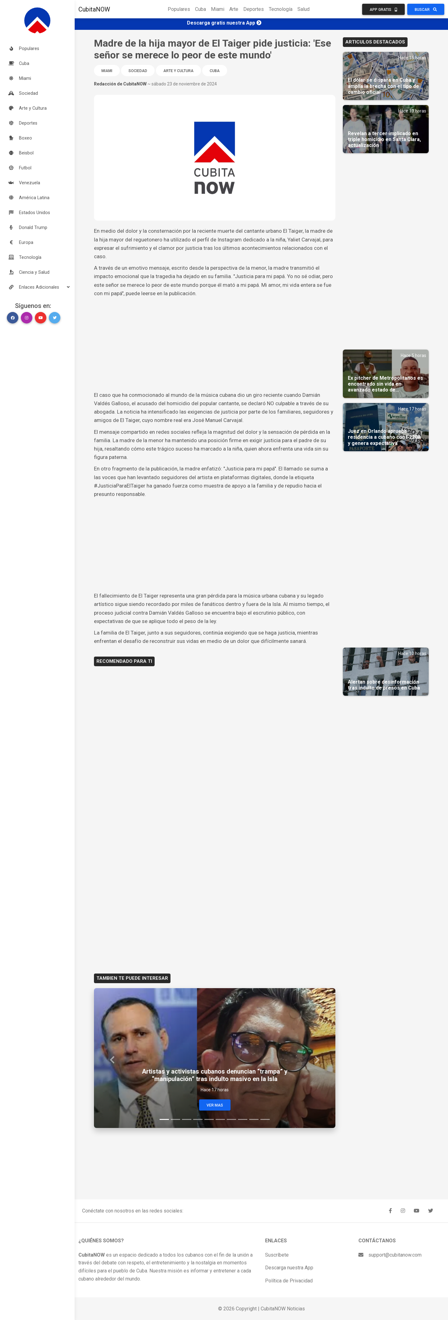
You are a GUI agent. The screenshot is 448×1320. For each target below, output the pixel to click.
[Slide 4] (198, 1119)
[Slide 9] (254, 1119)
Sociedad (137, 71)
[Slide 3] (186, 1119)
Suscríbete (277, 1255)
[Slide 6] (220, 1119)
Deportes (253, 9)
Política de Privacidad (289, 1281)
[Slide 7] (231, 1119)
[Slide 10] (265, 1119)
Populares (179, 9)
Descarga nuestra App (289, 1268)
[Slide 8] (242, 1119)
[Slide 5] (209, 1119)
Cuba (200, 9)
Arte (233, 9)
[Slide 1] (164, 1119)
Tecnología (280, 9)
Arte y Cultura (178, 71)
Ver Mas (215, 1105)
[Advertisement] (214, 344)
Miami (217, 9)
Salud (303, 9)
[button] (37, 287)
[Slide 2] (175, 1119)
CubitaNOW (94, 9)
